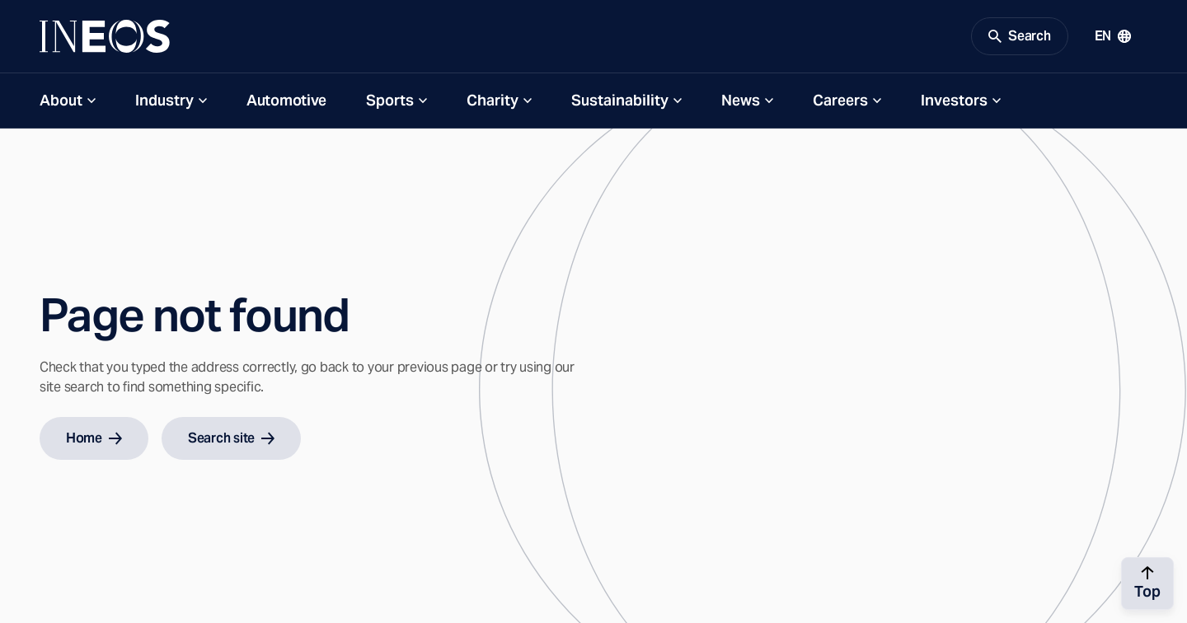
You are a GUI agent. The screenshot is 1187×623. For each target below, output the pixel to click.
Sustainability (620, 100)
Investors (954, 100)
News (740, 100)
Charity (492, 100)
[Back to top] (1147, 583)
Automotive (286, 100)
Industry (164, 100)
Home (94, 438)
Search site (231, 438)
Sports (390, 100)
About (61, 100)
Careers (840, 100)
